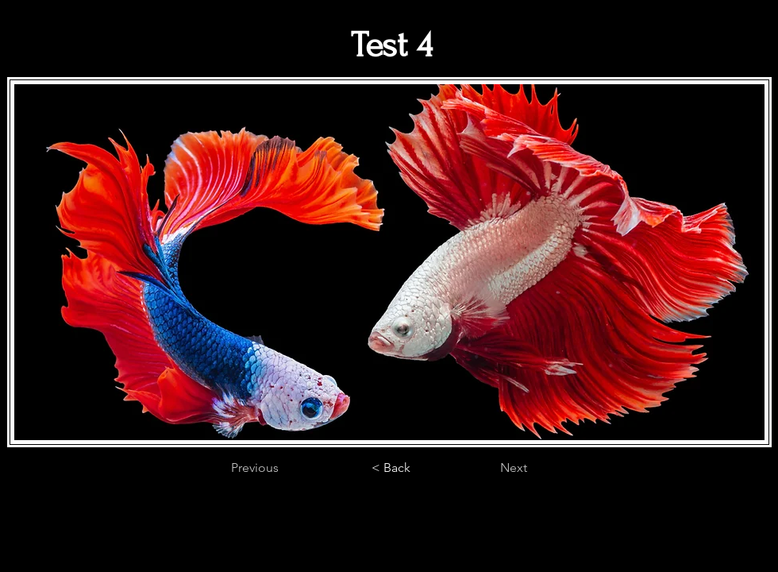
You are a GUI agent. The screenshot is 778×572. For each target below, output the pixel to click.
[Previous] (283, 468)
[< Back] (390, 468)
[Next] (487, 468)
